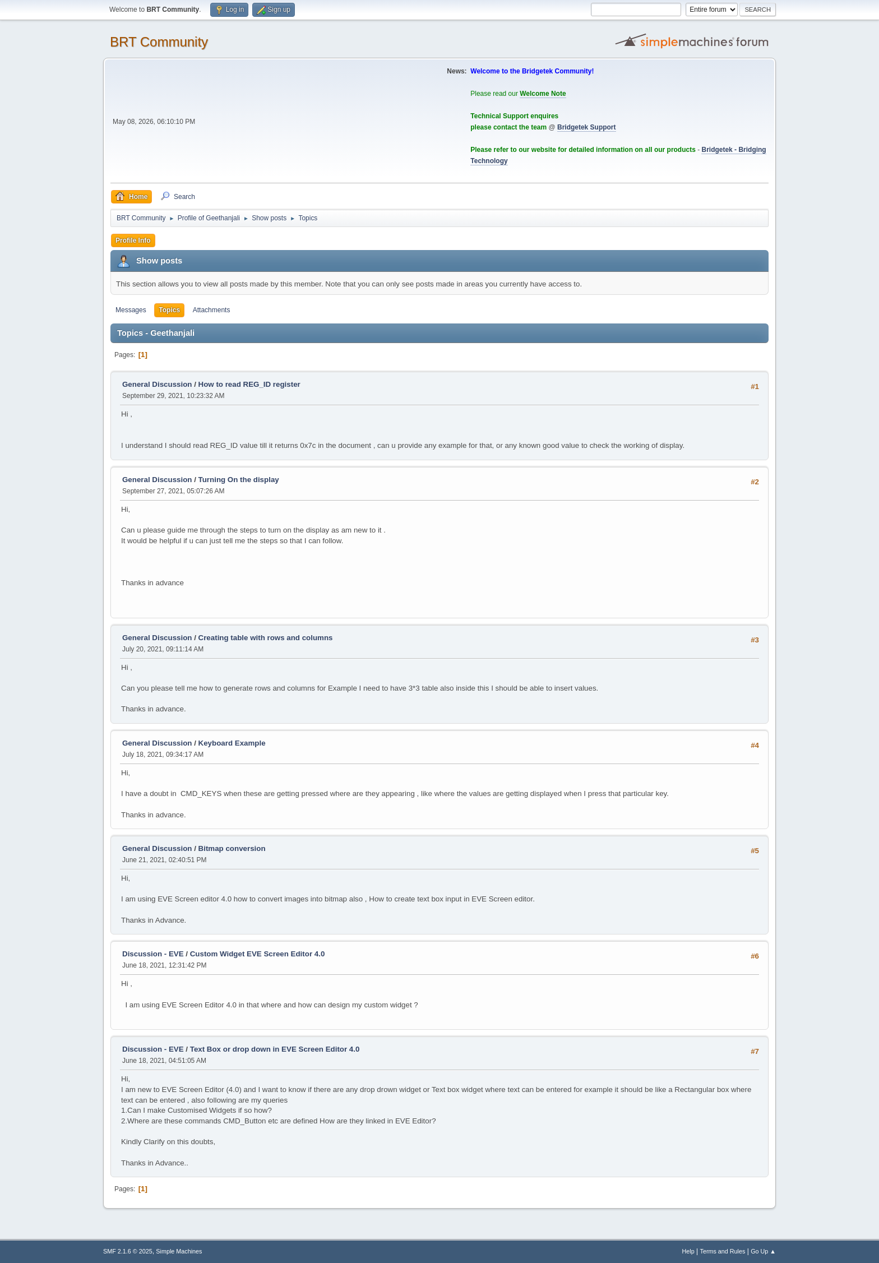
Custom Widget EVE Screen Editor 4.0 (257, 954)
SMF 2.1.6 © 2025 (127, 1251)
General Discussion (157, 384)
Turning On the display (238, 479)
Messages (130, 310)
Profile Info (133, 240)
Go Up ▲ (763, 1251)
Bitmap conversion (232, 848)
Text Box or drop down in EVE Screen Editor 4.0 (275, 1049)
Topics (169, 310)
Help (688, 1251)
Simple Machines (179, 1251)
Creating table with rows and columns (265, 637)
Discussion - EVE (153, 954)
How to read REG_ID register (249, 384)
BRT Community (159, 41)
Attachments (211, 310)
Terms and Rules (723, 1251)
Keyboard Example (232, 743)
